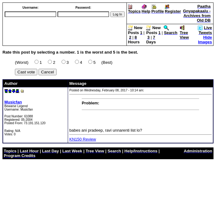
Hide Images (205, 39)
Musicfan (13, 102)
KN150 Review (82, 139)
